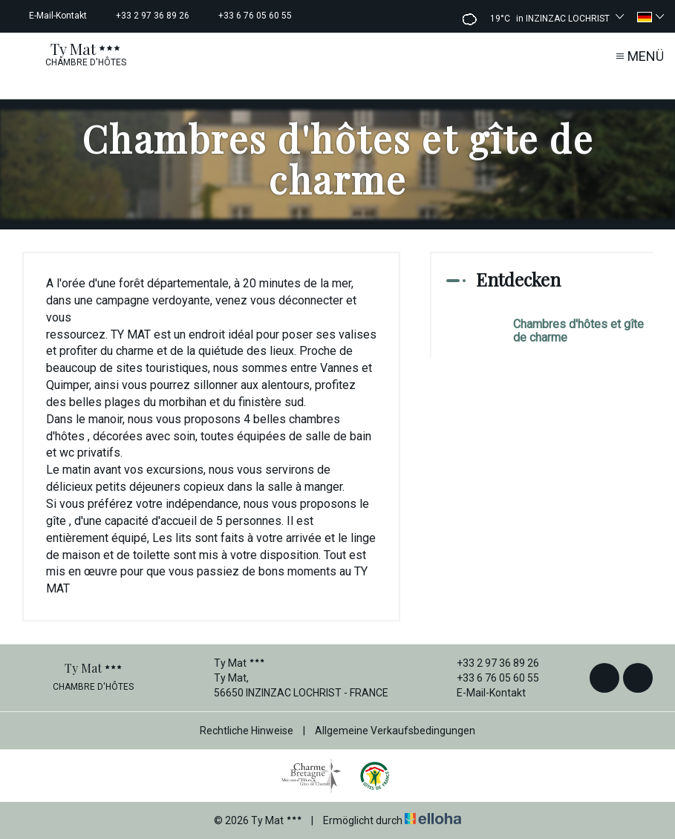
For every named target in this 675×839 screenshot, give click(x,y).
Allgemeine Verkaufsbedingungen (395, 731)
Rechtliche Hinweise (246, 731)
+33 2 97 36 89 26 (489, 663)
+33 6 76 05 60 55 (489, 678)
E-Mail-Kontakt (483, 692)
